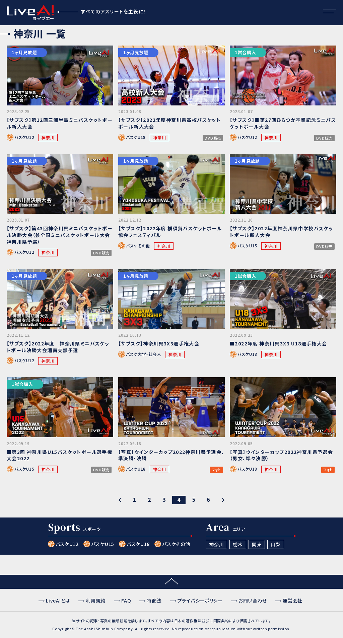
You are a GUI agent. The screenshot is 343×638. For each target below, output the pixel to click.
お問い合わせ (252, 600)
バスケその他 (138, 245)
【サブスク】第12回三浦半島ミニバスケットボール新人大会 (60, 123)
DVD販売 (213, 138)
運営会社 (292, 600)
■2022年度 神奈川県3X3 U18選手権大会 (278, 343)
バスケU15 (247, 245)
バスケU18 (136, 137)
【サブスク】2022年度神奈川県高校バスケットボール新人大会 (169, 123)
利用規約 (96, 600)
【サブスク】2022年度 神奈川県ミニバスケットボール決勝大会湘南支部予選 (58, 346)
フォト (216, 470)
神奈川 (48, 137)
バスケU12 (24, 137)
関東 (257, 544)
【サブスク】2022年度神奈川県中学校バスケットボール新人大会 (281, 231)
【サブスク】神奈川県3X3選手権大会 (158, 343)
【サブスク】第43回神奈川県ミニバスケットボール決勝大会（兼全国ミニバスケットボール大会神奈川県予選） (60, 235)
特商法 (154, 600)
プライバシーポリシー (200, 600)
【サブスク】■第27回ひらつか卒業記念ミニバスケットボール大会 (283, 123)
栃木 (238, 544)
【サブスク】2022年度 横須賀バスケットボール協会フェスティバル (170, 231)
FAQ (126, 600)
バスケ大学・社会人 (143, 354)
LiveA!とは (58, 600)
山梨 (275, 544)
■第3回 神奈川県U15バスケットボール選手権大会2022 (59, 455)
